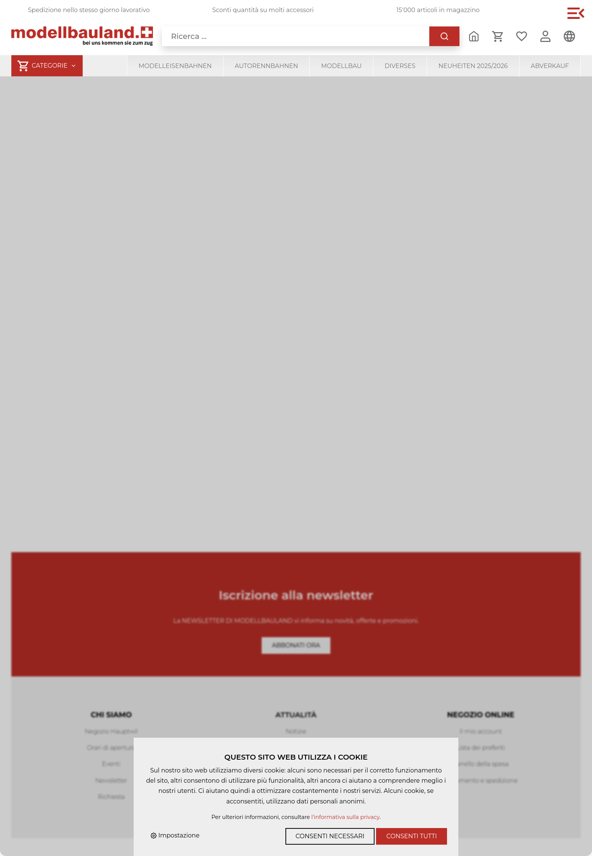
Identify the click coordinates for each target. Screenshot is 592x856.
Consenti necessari (330, 836)
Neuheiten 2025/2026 (473, 66)
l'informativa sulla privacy (345, 817)
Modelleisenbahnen (175, 66)
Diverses (400, 66)
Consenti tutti (411, 836)
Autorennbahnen (266, 66)
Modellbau (341, 66)
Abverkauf (550, 66)
